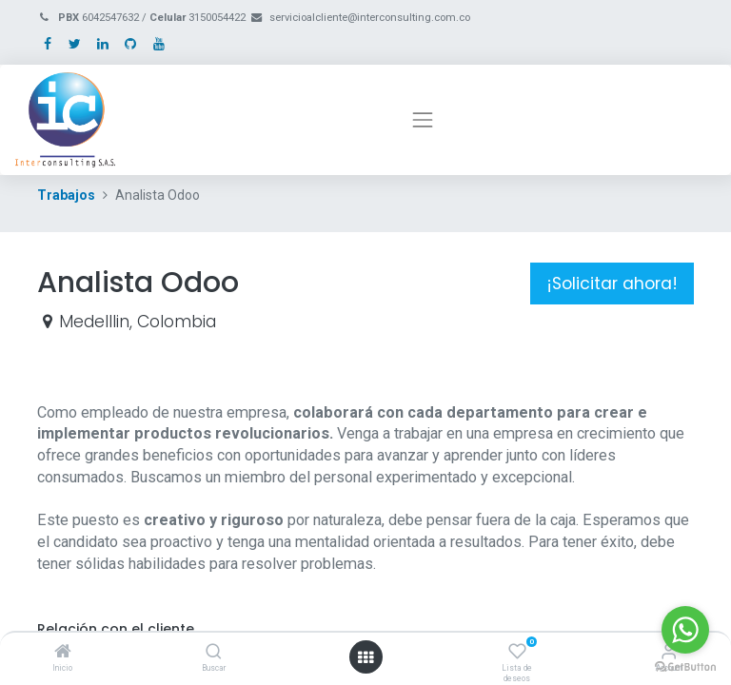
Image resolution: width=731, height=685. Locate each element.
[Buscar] (214, 652)
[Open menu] (365, 657)
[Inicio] (62, 652)
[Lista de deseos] (517, 652)
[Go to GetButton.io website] (685, 666)
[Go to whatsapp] (685, 630)
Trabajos (66, 195)
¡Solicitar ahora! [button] (612, 283)
